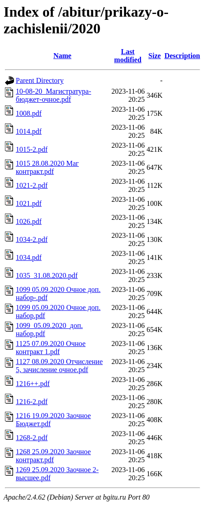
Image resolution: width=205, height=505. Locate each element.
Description (182, 55)
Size (154, 55)
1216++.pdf (33, 383)
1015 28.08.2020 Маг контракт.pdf (47, 167)
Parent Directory (40, 80)
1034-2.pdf (32, 239)
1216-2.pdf (32, 401)
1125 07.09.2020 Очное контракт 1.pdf (51, 347)
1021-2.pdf (32, 185)
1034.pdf (28, 257)
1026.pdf (28, 221)
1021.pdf (28, 203)
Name (62, 55)
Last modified (127, 56)
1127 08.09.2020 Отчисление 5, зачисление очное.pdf (59, 365)
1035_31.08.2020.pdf (46, 275)
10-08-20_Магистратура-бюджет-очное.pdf (53, 95)
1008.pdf (28, 113)
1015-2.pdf (32, 149)
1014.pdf (28, 131)
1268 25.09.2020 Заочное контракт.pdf (53, 456)
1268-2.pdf (32, 437)
